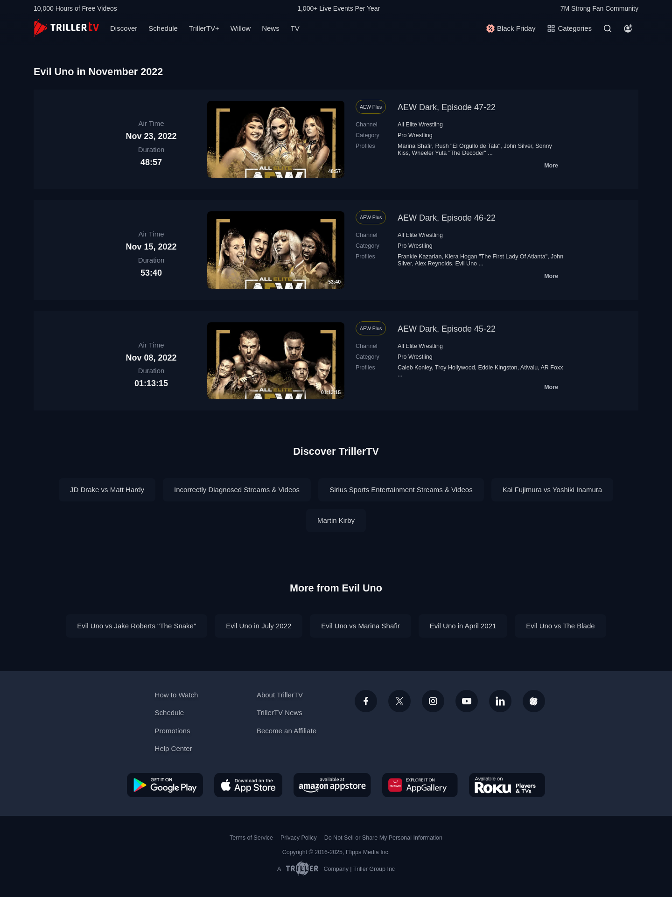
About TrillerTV (280, 695)
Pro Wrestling (415, 135)
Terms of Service (251, 837)
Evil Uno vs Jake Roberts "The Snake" (136, 626)
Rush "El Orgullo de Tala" (468, 146)
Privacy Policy (298, 837)
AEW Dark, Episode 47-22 (447, 107)
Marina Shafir (415, 146)
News (271, 28)
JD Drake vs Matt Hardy (107, 490)
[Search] (607, 28)
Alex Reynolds (433, 263)
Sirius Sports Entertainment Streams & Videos (401, 490)
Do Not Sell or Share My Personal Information (383, 837)
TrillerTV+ (204, 28)
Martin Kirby (336, 520)
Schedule (163, 28)
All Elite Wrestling (420, 124)
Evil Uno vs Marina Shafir (360, 626)
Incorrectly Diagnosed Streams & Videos (237, 490)
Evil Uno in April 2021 (463, 626)
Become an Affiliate (286, 731)
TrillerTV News (279, 712)
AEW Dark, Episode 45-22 (447, 329)
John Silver (518, 146)
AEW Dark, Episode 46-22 (447, 218)
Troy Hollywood (455, 367)
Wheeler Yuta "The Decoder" (449, 153)
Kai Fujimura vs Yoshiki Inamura (552, 490)
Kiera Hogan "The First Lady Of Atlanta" (496, 256)
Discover (123, 28)
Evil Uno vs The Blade (560, 626)
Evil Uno (466, 263)
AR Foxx (552, 367)
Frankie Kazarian (419, 256)
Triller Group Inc (374, 869)
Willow (241, 28)
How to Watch (176, 695)
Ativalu (529, 367)
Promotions (172, 731)
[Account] (628, 28)
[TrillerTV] (66, 28)
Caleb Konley (415, 367)
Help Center (173, 748)
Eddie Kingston (498, 367)
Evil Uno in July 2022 (258, 626)
